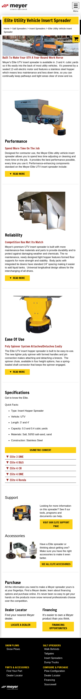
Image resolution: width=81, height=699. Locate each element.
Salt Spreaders (19, 28)
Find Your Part (14, 671)
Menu (75, 11)
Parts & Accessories (17, 667)
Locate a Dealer (20, 625)
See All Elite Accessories (56, 564)
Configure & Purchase (55, 667)
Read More (19, 173)
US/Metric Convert (40, 450)
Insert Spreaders (37, 28)
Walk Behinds (51, 649)
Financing (49, 680)
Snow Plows (12, 645)
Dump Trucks (51, 662)
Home (6, 28)
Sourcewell (50, 684)
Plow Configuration (54, 671)
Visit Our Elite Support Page (56, 524)
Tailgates (49, 653)
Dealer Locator (14, 675)
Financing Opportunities (58, 626)
